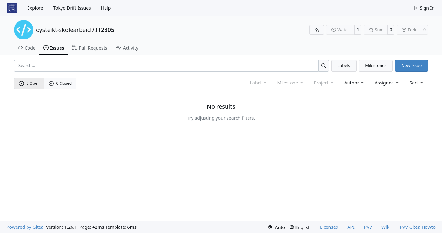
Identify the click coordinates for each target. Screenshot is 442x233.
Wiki (386, 227)
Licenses (329, 227)
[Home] (12, 8)
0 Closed (60, 83)
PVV (368, 227)
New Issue (412, 65)
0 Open (29, 83)
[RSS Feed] (316, 30)
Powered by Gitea (25, 227)
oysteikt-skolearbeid (63, 30)
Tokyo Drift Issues (72, 8)
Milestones (375, 65)
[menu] (416, 82)
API (351, 227)
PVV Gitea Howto (418, 227)
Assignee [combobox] (387, 83)
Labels (343, 65)
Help (106, 8)
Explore (35, 8)
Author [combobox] (354, 83)
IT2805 (104, 30)
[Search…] (323, 65)
